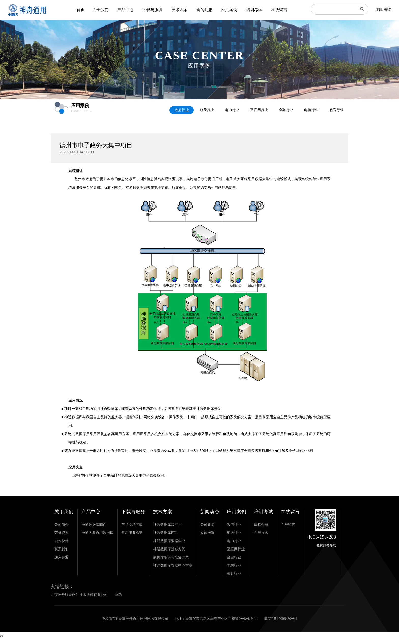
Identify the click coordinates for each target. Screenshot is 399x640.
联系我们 (61, 549)
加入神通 (61, 557)
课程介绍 (261, 525)
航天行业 (207, 110)
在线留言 (279, 10)
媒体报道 (207, 533)
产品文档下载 (132, 525)
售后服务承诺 (132, 533)
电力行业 (232, 110)
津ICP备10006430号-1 (280, 619)
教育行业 (336, 110)
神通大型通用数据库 (97, 533)
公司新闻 (207, 525)
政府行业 (182, 110)
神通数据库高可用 (167, 525)
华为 (118, 595)
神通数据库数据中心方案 (172, 565)
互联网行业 (259, 110)
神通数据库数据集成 (169, 541)
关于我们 (100, 10)
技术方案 (179, 10)
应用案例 (229, 10)
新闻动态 (204, 10)
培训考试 (254, 10)
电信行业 (311, 110)
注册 (378, 9)
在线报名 (261, 533)
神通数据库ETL (165, 533)
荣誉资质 (61, 533)
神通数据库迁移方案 (169, 549)
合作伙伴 (61, 541)
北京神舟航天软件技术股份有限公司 (79, 595)
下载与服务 (152, 10)
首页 (81, 10)
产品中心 (125, 10)
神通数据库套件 (93, 525)
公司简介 (61, 525)
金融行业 (286, 110)
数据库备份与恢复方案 (171, 557)
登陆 (387, 9)
